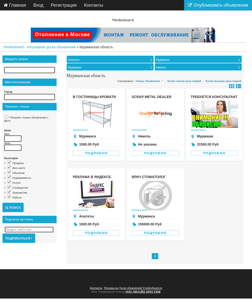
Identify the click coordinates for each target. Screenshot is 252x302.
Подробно (96, 153)
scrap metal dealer (151, 97)
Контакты (96, 288)
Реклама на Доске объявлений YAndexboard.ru (133, 288)
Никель (198, 67)
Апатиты (110, 60)
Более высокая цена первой (223, 81)
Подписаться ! (18, 238)
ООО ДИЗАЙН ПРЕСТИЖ (143, 291)
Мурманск (198, 60)
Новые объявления (148, 81)
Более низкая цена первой (184, 81)
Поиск (13, 207)
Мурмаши (110, 67)
